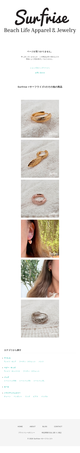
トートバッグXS (10, 381)
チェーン (7, 396)
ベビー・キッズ (10, 368)
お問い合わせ (40, 73)
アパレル (7, 358)
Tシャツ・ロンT (10, 361)
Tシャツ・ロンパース (12, 371)
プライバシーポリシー (26, 433)
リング (27, 396)
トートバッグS (24, 381)
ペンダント (18, 396)
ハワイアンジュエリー (12, 393)
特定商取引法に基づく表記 (52, 433)
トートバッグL (39, 381)
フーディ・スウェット (27, 361)
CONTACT (58, 426)
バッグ (6, 377)
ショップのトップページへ (40, 68)
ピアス (35, 396)
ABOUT (33, 426)
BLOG (45, 426)
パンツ (41, 361)
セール (6, 387)
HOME (20, 426)
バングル (44, 396)
